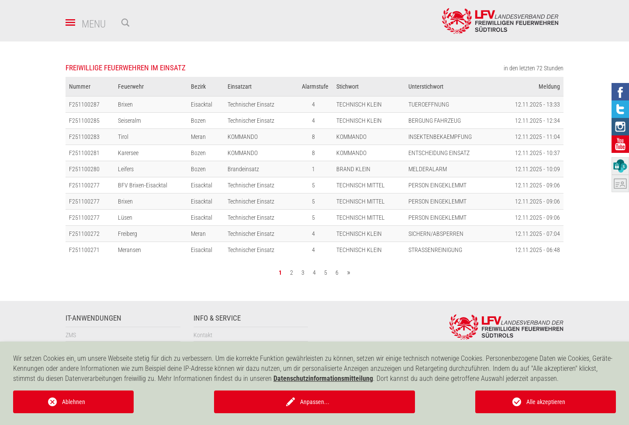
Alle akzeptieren (545, 401)
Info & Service (217, 318)
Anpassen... (314, 401)
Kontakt (203, 335)
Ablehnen (73, 401)
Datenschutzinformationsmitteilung (323, 378)
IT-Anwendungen (93, 318)
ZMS (71, 335)
